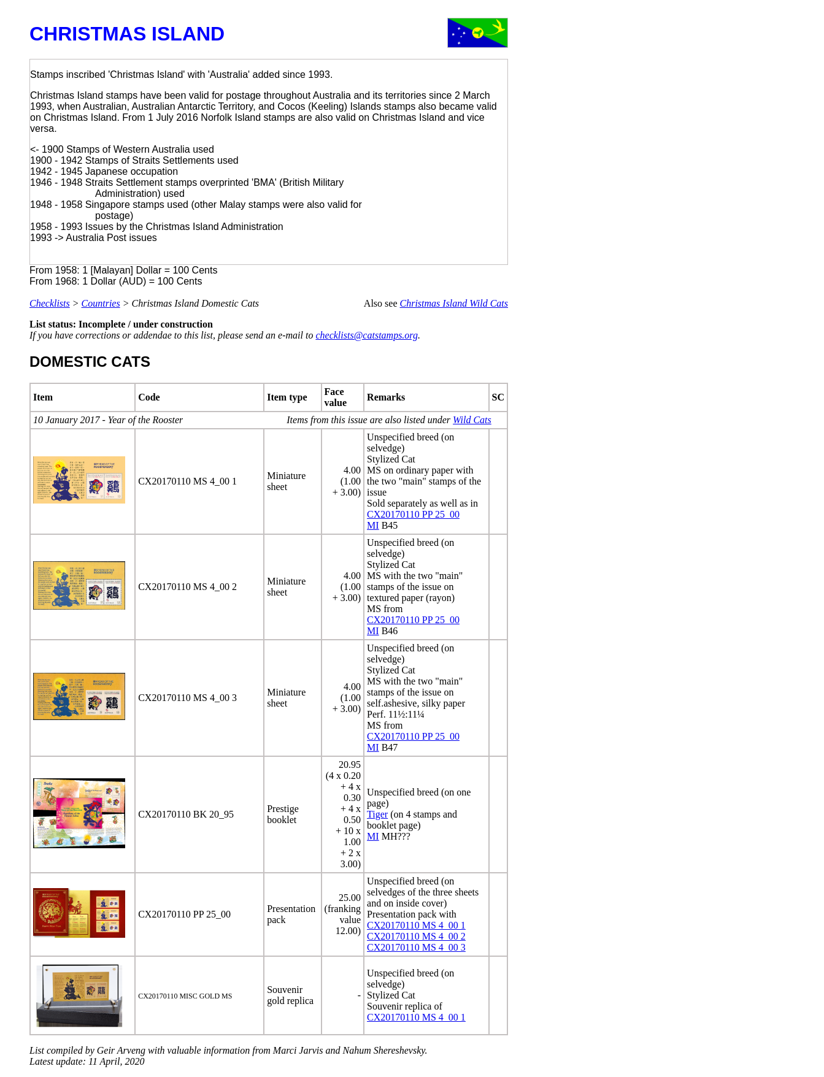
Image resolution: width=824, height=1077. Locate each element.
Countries (101, 303)
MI (373, 525)
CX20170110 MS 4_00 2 (416, 936)
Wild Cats (472, 420)
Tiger (377, 814)
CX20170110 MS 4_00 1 (416, 925)
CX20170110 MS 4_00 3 (416, 947)
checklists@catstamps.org (366, 335)
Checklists (49, 303)
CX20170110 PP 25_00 (413, 514)
